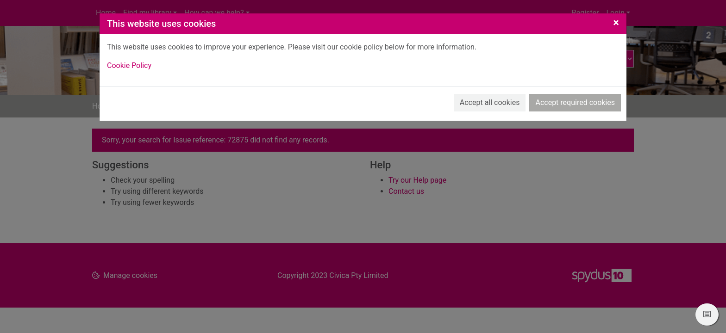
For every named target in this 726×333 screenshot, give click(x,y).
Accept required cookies (575, 102)
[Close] (616, 23)
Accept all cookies (490, 102)
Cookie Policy (129, 65)
